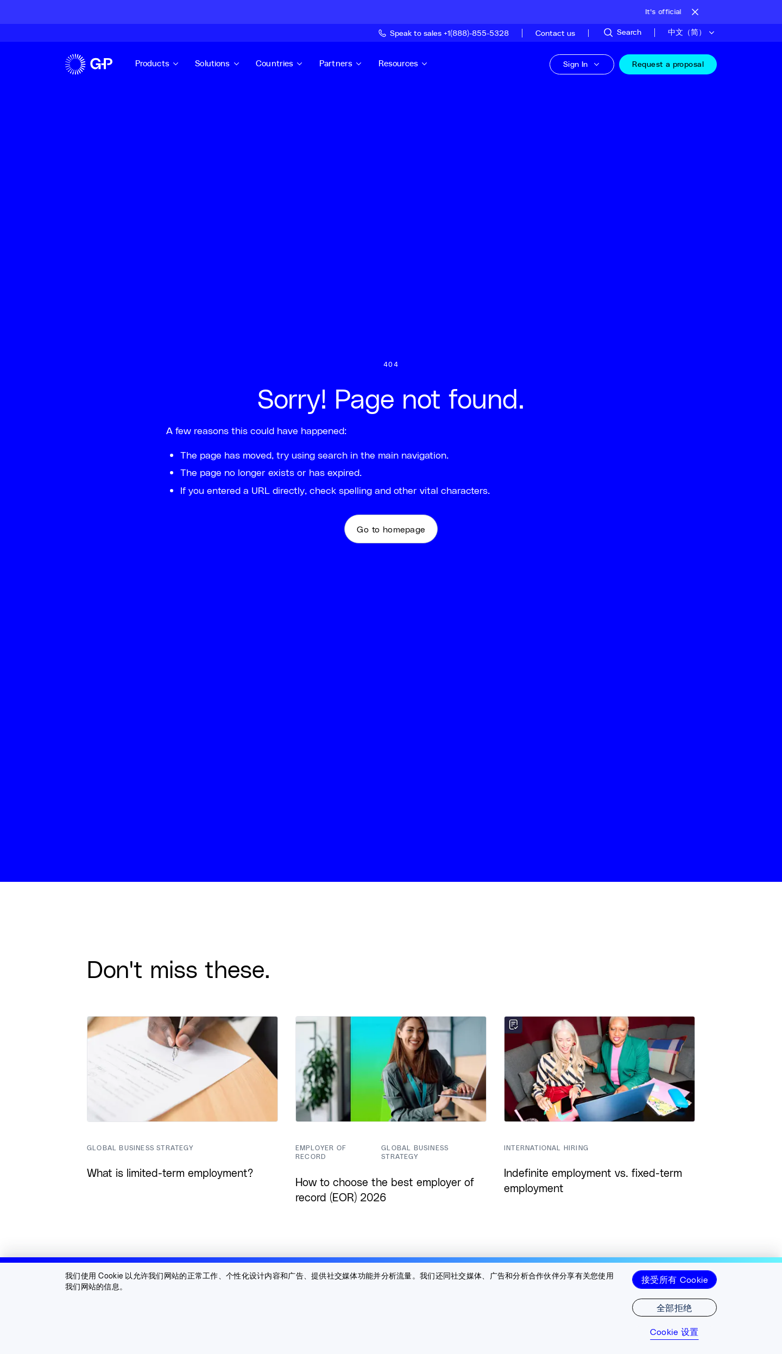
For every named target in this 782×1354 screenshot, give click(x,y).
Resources (411, 63)
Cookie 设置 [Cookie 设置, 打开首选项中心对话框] (674, 1331)
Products (164, 63)
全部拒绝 (674, 1307)
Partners (348, 63)
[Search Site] (622, 32)
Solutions (225, 63)
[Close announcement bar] (695, 12)
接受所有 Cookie (674, 1279)
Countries (287, 63)
